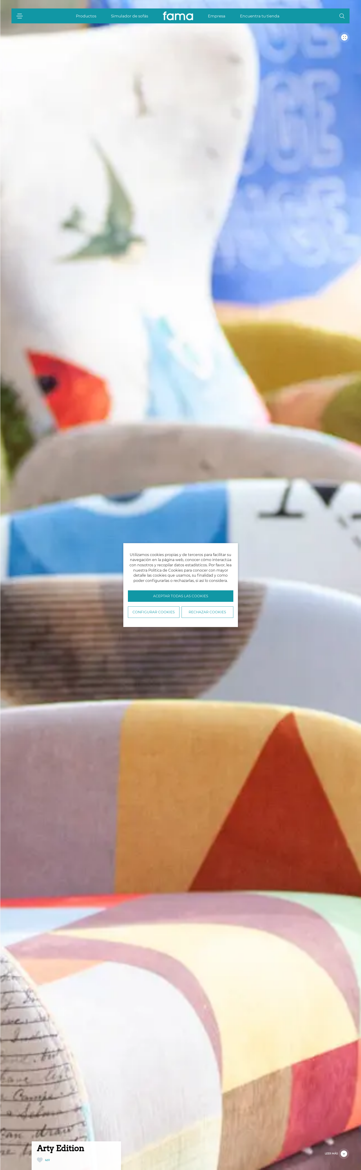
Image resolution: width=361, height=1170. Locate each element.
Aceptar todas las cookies (180, 596)
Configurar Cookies (153, 612)
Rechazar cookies (207, 612)
